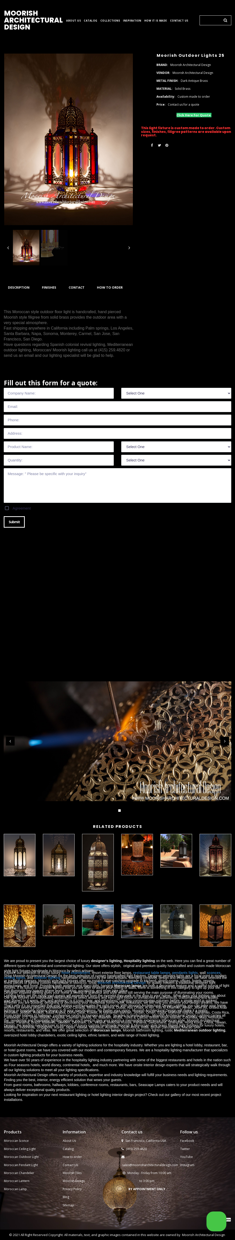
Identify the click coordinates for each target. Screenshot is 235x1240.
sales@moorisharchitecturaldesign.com (150, 1165)
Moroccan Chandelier (19, 1173)
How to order (72, 1157)
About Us (69, 1141)
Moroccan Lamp (15, 1189)
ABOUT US (73, 20)
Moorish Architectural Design (203, 1235)
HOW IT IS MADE (155, 20)
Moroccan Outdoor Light (21, 1157)
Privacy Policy (72, 1189)
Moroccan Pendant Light (21, 1165)
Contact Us (70, 1165)
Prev (10, 741)
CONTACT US (179, 20)
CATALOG (90, 20)
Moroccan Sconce (16, 1141)
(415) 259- (133, 1149)
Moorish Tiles (72, 1173)
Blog (66, 1197)
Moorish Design (74, 1181)
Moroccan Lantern (16, 1181)
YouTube (186, 1157)
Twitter (185, 1149)
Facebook (187, 1141)
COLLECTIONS (110, 20)
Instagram (187, 1165)
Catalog (68, 1149)
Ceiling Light (27, 1149)
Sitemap (68, 1205)
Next (224, 741)
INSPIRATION (132, 20)
